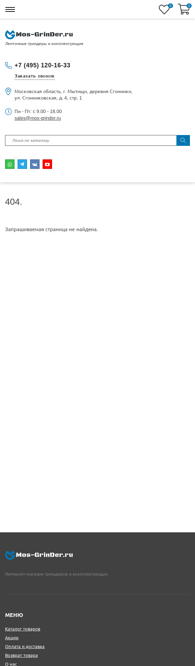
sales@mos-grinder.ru (38, 118)
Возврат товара (21, 655)
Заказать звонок (35, 76)
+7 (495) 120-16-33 (42, 65)
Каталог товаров (22, 628)
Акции (12, 637)
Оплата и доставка (25, 646)
